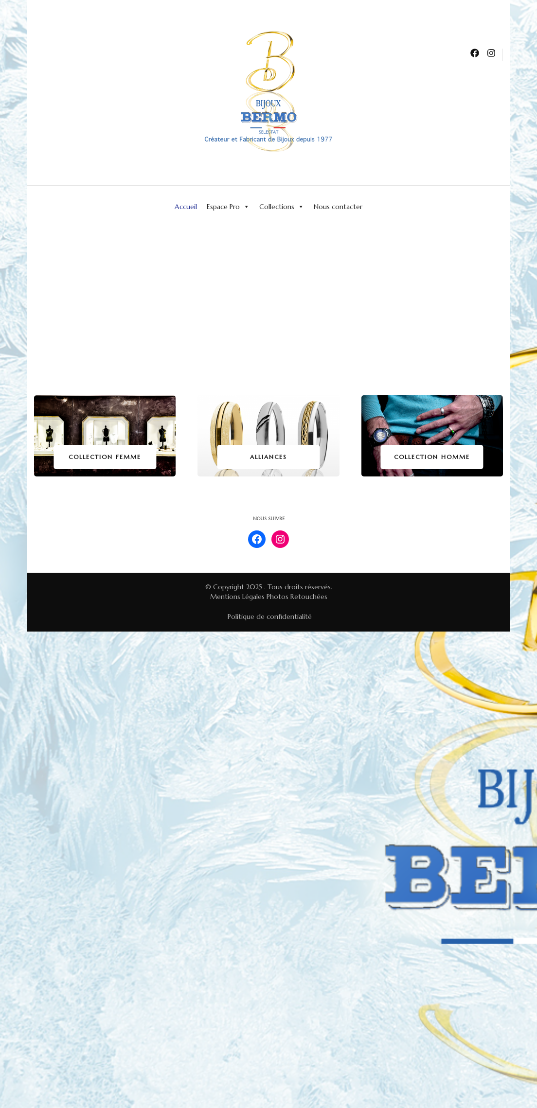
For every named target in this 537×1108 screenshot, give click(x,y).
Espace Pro (228, 206)
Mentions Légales (237, 596)
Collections (281, 206)
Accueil (186, 206)
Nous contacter (338, 206)
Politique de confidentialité (270, 616)
